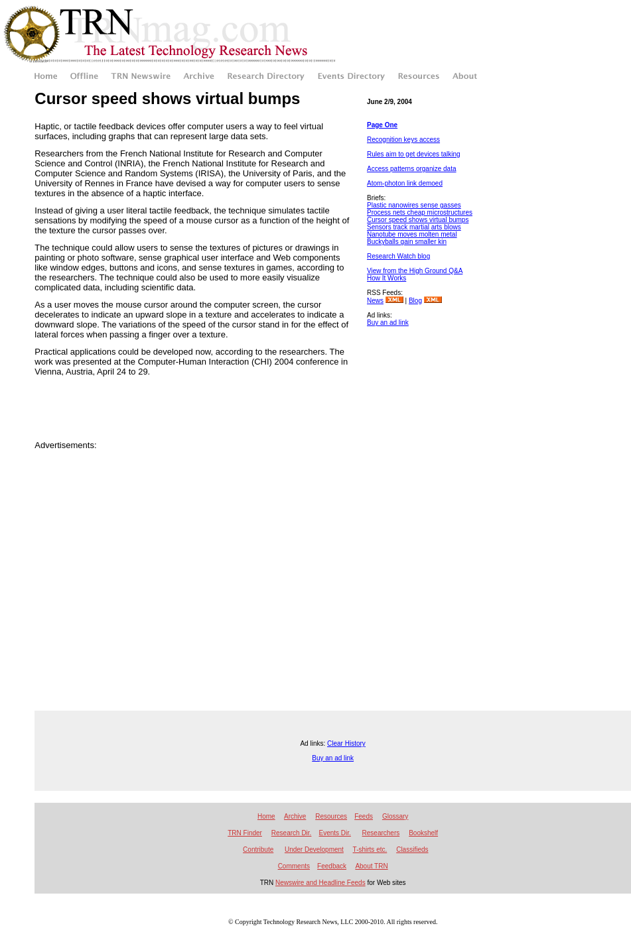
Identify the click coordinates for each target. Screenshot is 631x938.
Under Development (314, 849)
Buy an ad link (388, 322)
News (375, 300)
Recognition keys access (403, 139)
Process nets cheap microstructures (419, 212)
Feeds (363, 816)
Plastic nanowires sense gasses (414, 205)
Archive (295, 816)
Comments (294, 866)
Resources (331, 816)
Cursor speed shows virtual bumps (417, 219)
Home (266, 816)
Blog (415, 300)
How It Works (386, 278)
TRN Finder (245, 833)
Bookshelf (423, 833)
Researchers (381, 833)
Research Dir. (291, 833)
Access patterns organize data (411, 168)
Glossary (395, 816)
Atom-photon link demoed (405, 183)
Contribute (258, 849)
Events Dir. (335, 833)
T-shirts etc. (370, 849)
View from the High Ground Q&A (414, 270)
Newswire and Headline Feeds (320, 882)
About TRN (371, 866)
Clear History (346, 743)
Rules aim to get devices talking (413, 154)
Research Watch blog (398, 256)
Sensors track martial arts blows (414, 227)
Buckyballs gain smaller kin (407, 241)
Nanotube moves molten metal (412, 234)
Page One (382, 125)
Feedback (331, 866)
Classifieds (412, 849)
